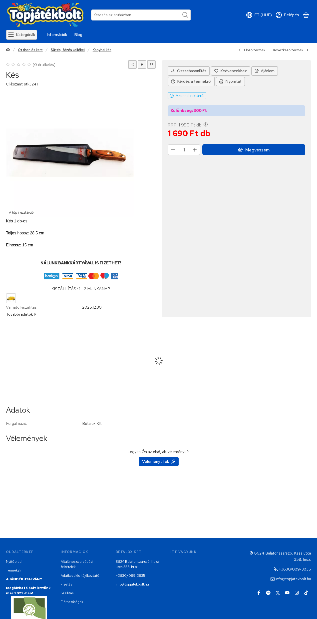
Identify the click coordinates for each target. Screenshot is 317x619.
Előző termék (252, 50)
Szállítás (67, 593)
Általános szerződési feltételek (77, 564)
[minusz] (173, 149)
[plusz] (194, 149)
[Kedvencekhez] (230, 71)
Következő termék (291, 50)
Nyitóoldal (14, 561)
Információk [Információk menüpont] (57, 34)
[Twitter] (278, 593)
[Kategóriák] (21, 35)
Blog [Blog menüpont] (78, 34)
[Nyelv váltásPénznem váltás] (259, 15)
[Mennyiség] (184, 149)
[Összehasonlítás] (189, 71)
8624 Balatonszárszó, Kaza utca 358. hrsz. (137, 564)
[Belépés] (287, 15)
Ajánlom (265, 70)
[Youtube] (287, 593)
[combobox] (141, 14)
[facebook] (142, 64)
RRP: (188, 125)
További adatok (21, 314)
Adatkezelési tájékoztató (80, 575)
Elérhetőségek (72, 602)
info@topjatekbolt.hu (132, 584)
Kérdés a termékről (191, 81)
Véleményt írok (158, 461)
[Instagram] (297, 593)
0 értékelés (44, 64)
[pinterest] (151, 64)
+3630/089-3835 (130, 575)
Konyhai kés (102, 50)
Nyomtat (230, 81)
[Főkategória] (8, 50)
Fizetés (66, 584)
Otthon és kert (30, 50)
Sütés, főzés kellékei (68, 50)
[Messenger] (268, 593)
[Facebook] (259, 593)
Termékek (13, 570)
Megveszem (254, 150)
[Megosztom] (132, 64)
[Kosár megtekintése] (306, 15)
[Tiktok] (306, 593)
